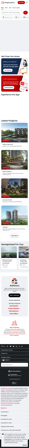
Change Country (5, 357)
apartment (11, 333)
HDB (24, 332)
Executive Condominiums (7, 403)
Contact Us (14, 353)
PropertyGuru (14, 412)
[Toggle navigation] (26, 2)
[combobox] (14, 12)
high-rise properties (13, 332)
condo (5, 333)
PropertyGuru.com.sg (6, 388)
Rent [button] (6, 8)
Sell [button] (10, 8)
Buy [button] (2, 8)
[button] (14, 236)
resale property (16, 330)
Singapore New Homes (14, 426)
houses (15, 403)
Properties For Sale (14, 419)
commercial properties (6, 405)
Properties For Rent (14, 423)
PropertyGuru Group (14, 350)
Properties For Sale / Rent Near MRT (14, 430)
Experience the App (14, 106)
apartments (11, 401)
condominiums (4, 401)
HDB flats (17, 401)
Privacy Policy (7, 439)
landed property (20, 333)
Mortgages (14, 415)
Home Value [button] (16, 8)
